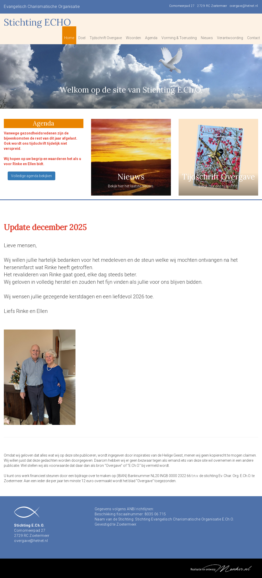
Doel (81, 38)
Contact (253, 38)
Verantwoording (230, 38)
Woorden (133, 38)
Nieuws (207, 38)
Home (69, 38)
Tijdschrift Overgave (106, 38)
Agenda (151, 38)
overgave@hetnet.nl (244, 6)
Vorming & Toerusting (179, 38)
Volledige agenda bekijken (31, 176)
